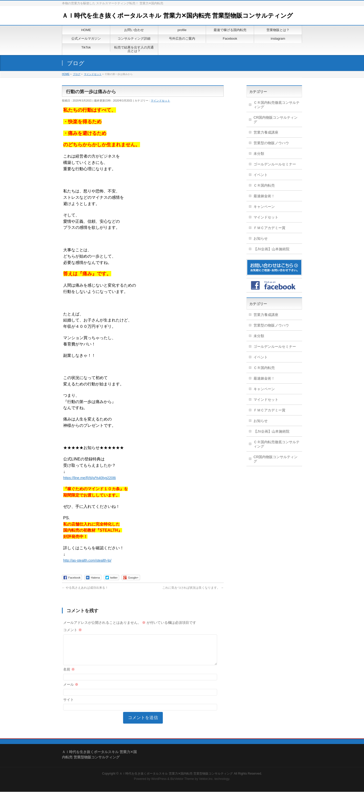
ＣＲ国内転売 (264, 185)
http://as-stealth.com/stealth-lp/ (87, 560)
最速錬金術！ (264, 196)
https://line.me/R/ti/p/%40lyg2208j (89, 478)
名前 (69, 675)
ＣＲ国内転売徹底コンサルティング (277, 105)
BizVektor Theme (182, 779)
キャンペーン (264, 207)
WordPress (159, 779)
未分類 (259, 154)
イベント (261, 175)
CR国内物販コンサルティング (276, 119)
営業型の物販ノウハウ (271, 143)
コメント (72, 630)
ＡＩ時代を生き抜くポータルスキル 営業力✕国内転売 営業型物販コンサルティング (177, 15)
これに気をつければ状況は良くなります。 (193, 587)
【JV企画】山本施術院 (271, 249)
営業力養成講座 (266, 132)
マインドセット (160, 100)
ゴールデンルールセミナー (275, 164)
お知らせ (261, 238)
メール (70, 690)
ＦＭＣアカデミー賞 (269, 228)
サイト (68, 706)
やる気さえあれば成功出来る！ (85, 587)
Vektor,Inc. (206, 779)
